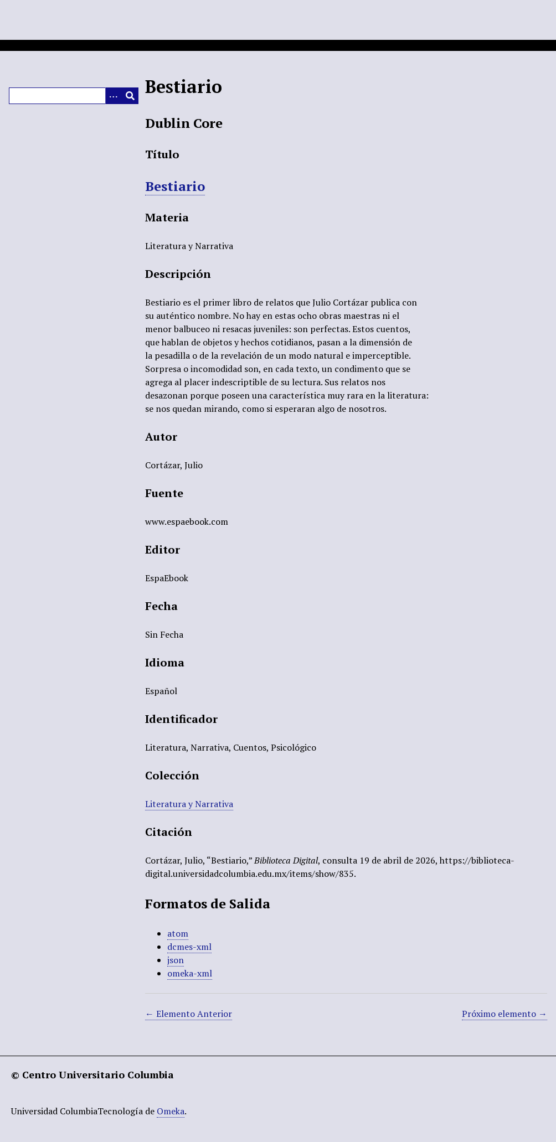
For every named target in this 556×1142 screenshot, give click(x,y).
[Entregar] (130, 95)
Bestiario (175, 186)
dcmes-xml (189, 947)
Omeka (170, 1111)
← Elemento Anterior (188, 1013)
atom (177, 933)
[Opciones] (113, 95)
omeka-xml (189, 973)
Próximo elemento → (504, 1013)
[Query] (73, 95)
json (175, 960)
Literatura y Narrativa (189, 804)
